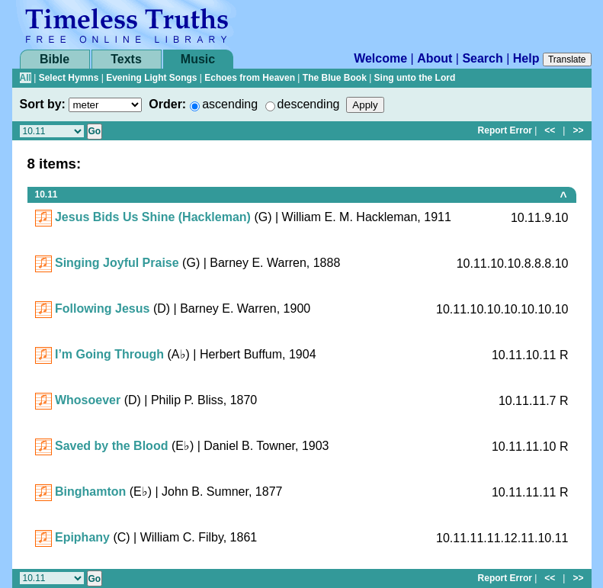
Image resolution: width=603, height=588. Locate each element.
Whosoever (87, 400)
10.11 (46, 194)
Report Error (505, 130)
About (434, 58)
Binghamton (90, 491)
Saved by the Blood (111, 445)
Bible (54, 59)
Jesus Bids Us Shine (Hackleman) (153, 216)
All (25, 77)
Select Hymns (69, 77)
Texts (126, 59)
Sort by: (43, 104)
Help (526, 58)
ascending (230, 104)
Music (198, 59)
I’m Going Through (109, 354)
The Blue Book (335, 77)
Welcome (380, 58)
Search (482, 58)
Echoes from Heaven (249, 77)
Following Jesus (102, 308)
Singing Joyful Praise (117, 262)
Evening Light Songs (151, 77)
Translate (567, 59)
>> (578, 130)
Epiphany (82, 537)
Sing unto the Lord (415, 77)
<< (549, 130)
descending (308, 104)
